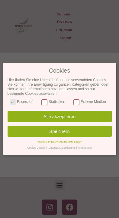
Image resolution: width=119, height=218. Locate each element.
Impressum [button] (85, 147)
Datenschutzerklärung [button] (62, 147)
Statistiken (53, 101)
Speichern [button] (59, 131)
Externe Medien (89, 101)
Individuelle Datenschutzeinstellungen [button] (59, 142)
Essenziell (21, 101)
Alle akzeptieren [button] (59, 116)
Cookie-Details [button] (36, 147)
